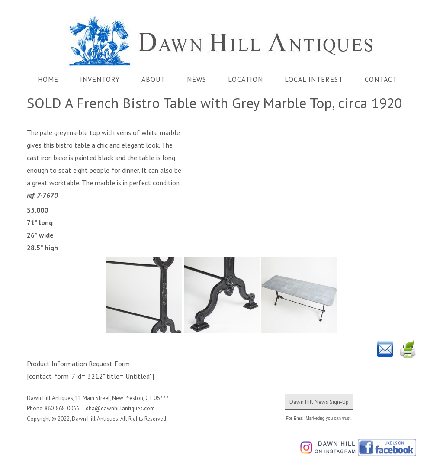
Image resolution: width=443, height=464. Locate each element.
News (196, 79)
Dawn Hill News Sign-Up (319, 402)
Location (245, 79)
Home (48, 79)
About (153, 79)
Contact (381, 79)
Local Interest (314, 79)
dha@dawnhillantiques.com (117, 408)
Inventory (100, 79)
